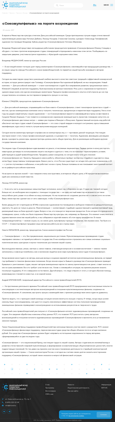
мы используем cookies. (76, 416)
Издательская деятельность (78, 388)
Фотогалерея (50, 391)
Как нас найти (73, 391)
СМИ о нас (49, 394)
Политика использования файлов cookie (68, 420)
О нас (47, 385)
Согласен (103, 415)
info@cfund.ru (10, 405)
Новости (71, 385)
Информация (106, 385)
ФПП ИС (104, 388)
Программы (49, 388)
